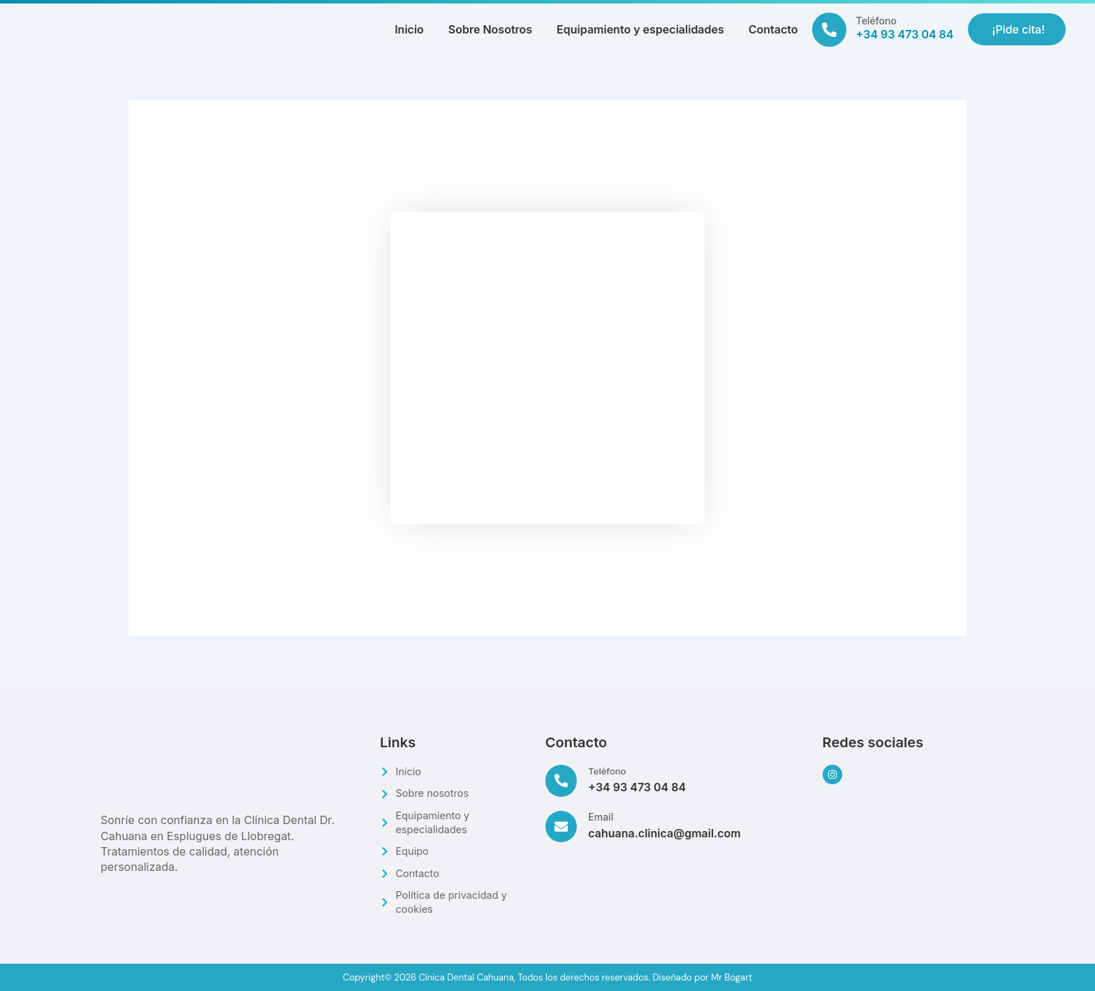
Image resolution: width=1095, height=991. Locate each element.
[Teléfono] (829, 30)
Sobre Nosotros (490, 29)
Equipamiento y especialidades (640, 29)
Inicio (409, 29)
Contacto (773, 29)
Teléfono (876, 21)
